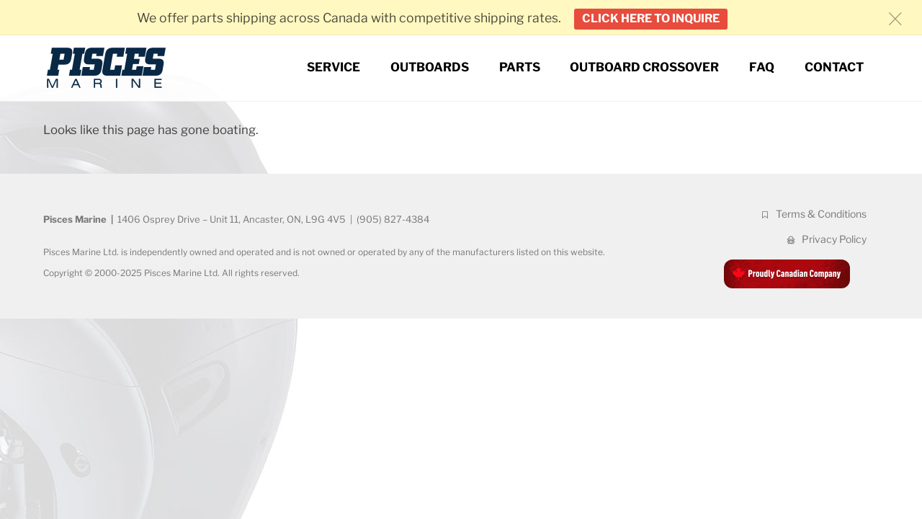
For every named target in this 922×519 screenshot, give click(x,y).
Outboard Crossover (644, 67)
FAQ (761, 67)
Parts (519, 67)
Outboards (429, 67)
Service (333, 67)
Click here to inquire (651, 18)
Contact (834, 67)
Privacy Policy (826, 239)
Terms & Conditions (813, 214)
